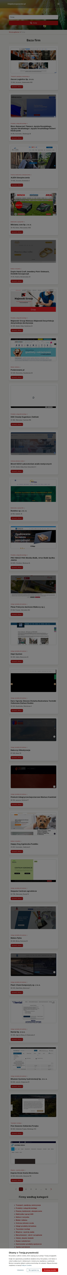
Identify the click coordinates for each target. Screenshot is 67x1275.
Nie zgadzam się (34, 1270)
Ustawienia (20, 1270)
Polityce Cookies (26, 1265)
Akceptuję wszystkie (50, 1270)
